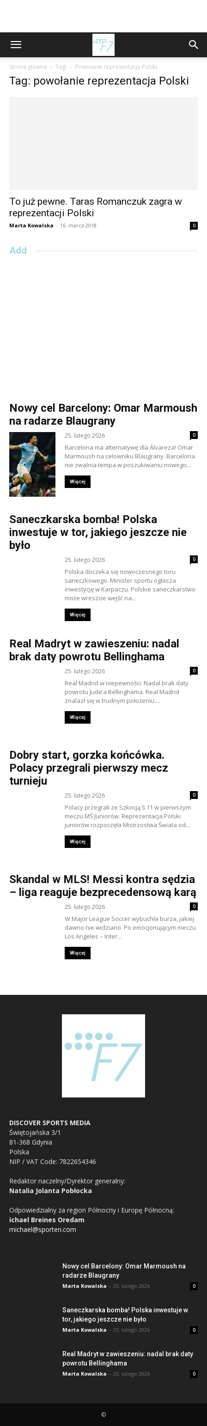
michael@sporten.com (42, 1229)
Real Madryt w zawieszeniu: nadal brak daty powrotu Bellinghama (94, 650)
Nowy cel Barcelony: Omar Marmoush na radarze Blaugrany (103, 414)
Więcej (77, 482)
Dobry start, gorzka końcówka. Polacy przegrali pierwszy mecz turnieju (88, 768)
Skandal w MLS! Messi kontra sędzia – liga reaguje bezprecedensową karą (102, 886)
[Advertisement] (103, 16)
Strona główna (28, 67)
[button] (15, 44)
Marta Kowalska (31, 225)
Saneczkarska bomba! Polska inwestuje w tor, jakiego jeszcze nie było (98, 532)
